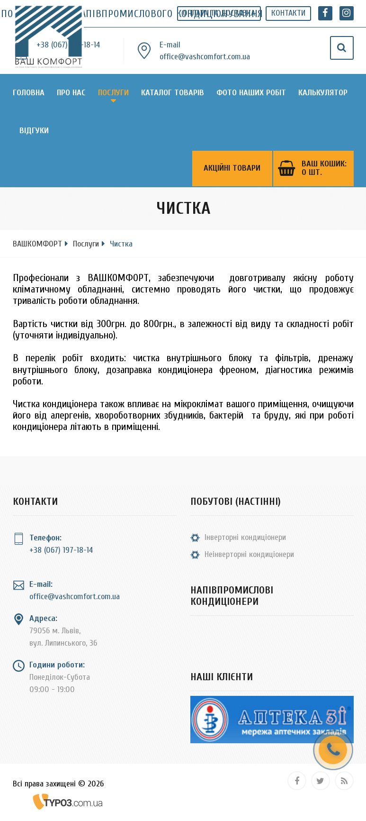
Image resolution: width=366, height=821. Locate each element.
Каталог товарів (172, 93)
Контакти (288, 13)
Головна (29, 93)
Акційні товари (232, 168)
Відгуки (34, 131)
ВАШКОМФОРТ (37, 244)
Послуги (113, 93)
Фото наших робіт (251, 93)
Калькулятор (323, 93)
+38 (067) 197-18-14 (68, 45)
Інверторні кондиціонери (245, 537)
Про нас (71, 93)
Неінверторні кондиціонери (249, 554)
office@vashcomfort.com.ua (205, 57)
